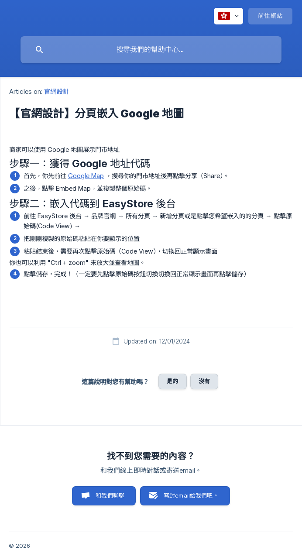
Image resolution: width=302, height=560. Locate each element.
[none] (228, 16)
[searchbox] (151, 49)
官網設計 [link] (56, 91)
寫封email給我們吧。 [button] (191, 495)
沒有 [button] (204, 381)
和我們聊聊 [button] (110, 495)
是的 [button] (172, 381)
